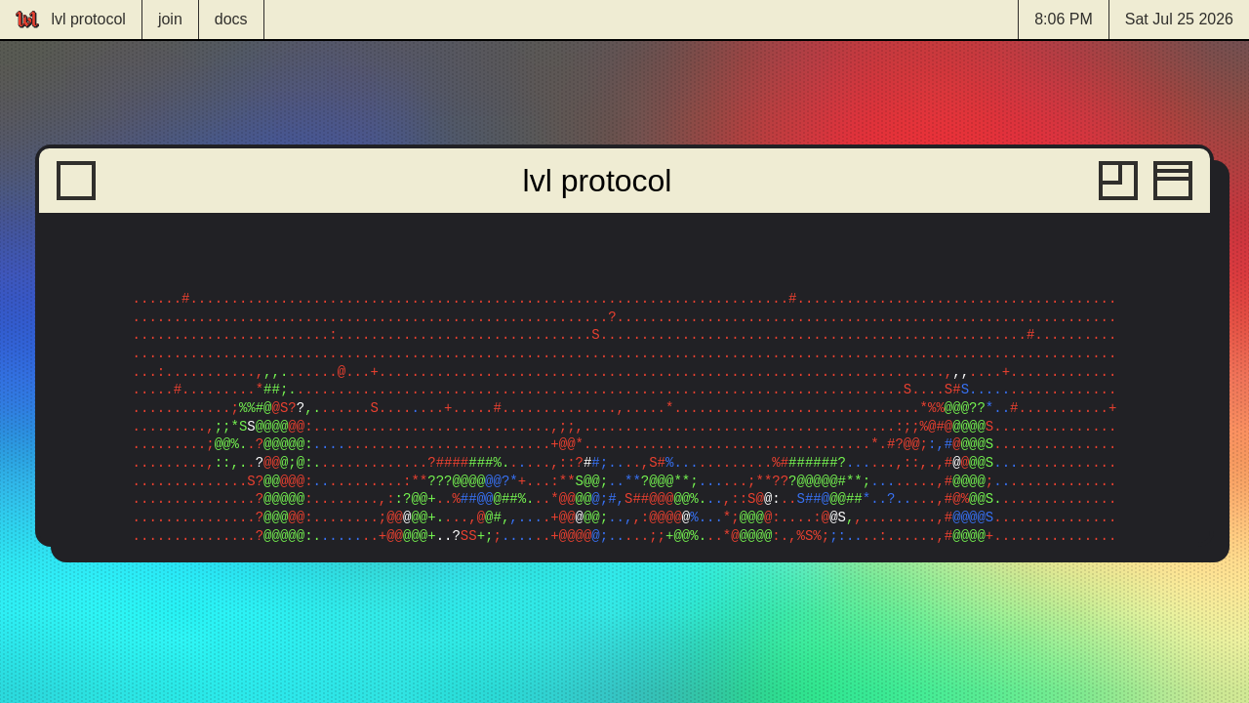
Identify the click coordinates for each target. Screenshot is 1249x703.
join (170, 19)
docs (231, 19)
